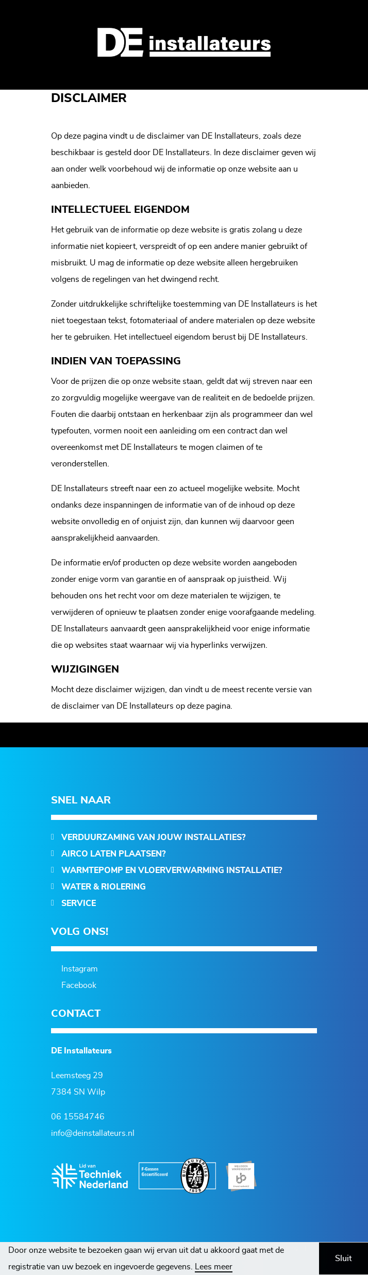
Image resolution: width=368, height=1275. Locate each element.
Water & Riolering (103, 887)
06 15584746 (78, 1117)
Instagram (79, 969)
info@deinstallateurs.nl (93, 1133)
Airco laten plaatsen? (113, 854)
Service (78, 903)
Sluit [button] (343, 1258)
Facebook (78, 985)
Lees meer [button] (213, 1267)
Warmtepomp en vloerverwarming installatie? (171, 870)
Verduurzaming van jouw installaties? (153, 837)
